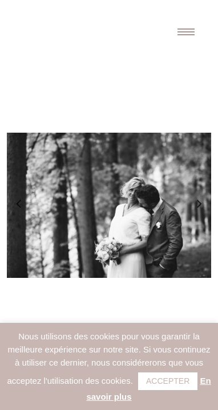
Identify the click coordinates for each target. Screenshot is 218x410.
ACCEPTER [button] (167, 381)
